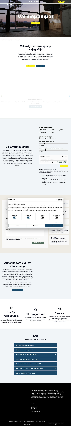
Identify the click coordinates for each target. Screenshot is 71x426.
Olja (62, 129)
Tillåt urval (35, 225)
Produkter (10, 39)
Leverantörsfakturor (29, 421)
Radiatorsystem (44, 138)
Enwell (2, 39)
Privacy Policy (53, 423)
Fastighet (36, 1)
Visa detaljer (57, 222)
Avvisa (17, 225)
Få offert (61, 1)
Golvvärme (53, 138)
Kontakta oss (64, 166)
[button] (1, 96)
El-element (43, 129)
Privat (30, 1)
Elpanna (52, 129)
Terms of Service (60, 423)
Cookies (21, 421)
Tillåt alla (54, 225)
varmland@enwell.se (35, 411)
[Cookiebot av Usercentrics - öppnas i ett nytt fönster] (57, 200)
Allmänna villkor (40, 421)
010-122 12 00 (33, 410)
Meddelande (8, 229)
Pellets (52, 132)
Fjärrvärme (43, 132)
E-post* (7, 218)
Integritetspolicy (13, 421)
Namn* (7, 213)
